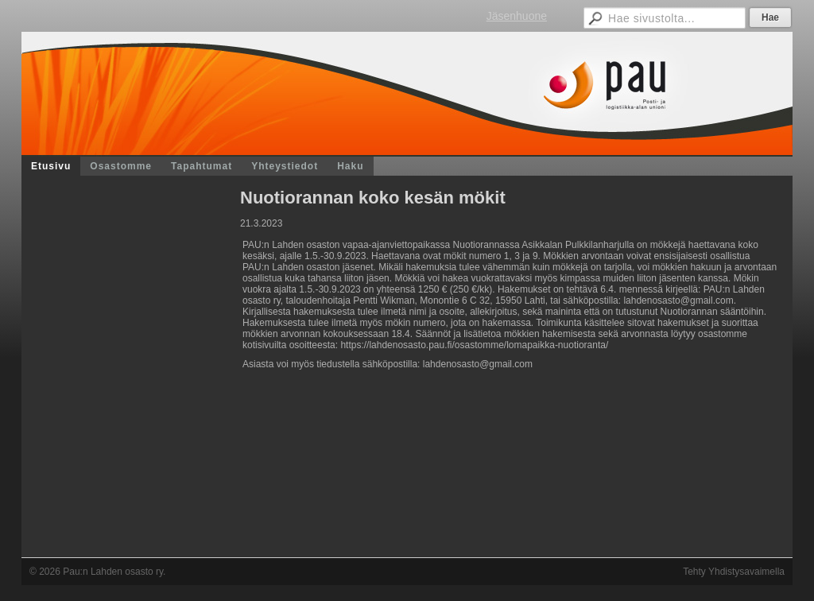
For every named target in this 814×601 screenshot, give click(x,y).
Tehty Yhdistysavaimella (734, 571)
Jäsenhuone (516, 16)
